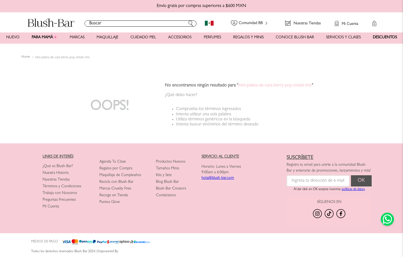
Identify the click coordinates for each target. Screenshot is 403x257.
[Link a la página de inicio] (25, 57)
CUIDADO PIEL (143, 37)
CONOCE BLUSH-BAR (295, 37)
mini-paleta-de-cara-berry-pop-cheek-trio (62, 57)
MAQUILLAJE (107, 37)
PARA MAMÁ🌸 (45, 37)
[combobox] (140, 23)
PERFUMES (212, 37)
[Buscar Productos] (190, 23)
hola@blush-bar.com (218, 178)
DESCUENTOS (385, 37)
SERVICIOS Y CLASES (343, 37)
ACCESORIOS (179, 37)
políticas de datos (353, 189)
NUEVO (13, 37)
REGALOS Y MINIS (248, 37)
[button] (343, 21)
